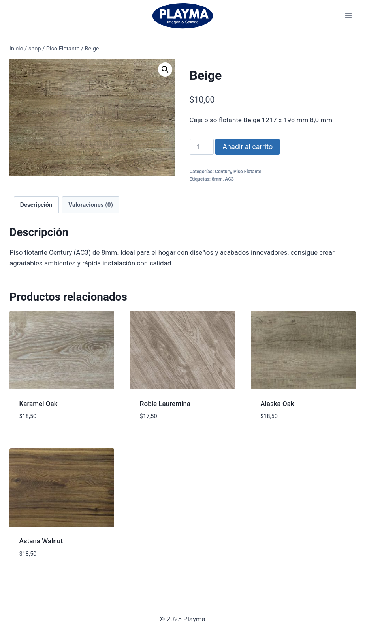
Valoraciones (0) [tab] (90, 204)
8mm (217, 179)
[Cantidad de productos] (202, 147)
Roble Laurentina (165, 403)
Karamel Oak (38, 403)
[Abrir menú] (348, 15)
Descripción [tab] (36, 204)
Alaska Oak (277, 403)
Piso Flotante (247, 171)
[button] (165, 69)
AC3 (229, 179)
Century (223, 171)
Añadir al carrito (247, 146)
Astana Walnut (41, 541)
